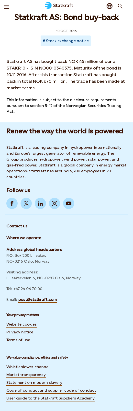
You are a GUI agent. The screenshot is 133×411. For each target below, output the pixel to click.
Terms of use (18, 340)
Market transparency (26, 374)
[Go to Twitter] (26, 203)
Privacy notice (19, 332)
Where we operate (23, 237)
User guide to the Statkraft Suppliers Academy (50, 397)
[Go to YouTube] (68, 203)
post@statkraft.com (37, 299)
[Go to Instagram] (54, 203)
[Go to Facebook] (12, 203)
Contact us (16, 226)
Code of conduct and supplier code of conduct (51, 390)
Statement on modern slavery (34, 382)
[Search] (120, 6)
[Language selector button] (109, 6)
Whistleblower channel (27, 366)
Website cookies (21, 324)
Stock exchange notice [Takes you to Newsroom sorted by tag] (67, 40)
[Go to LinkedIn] (40, 203)
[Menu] (6, 6)
